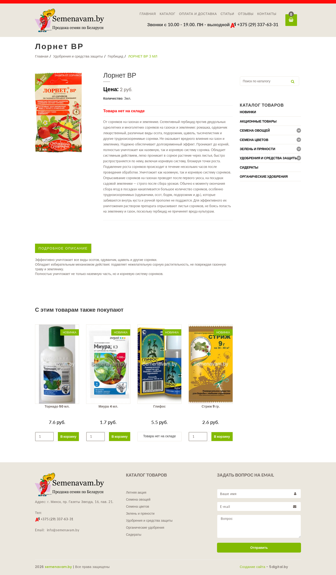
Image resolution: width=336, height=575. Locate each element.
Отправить (259, 547)
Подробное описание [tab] (63, 248)
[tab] (270, 111)
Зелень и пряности (140, 513)
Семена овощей (138, 499)
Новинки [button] (248, 112)
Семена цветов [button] (254, 139)
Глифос (159, 406)
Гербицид (115, 56)
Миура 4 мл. (108, 406)
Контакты (266, 13)
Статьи (227, 13)
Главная (148, 13)
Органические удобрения (145, 527)
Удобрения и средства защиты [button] (269, 158)
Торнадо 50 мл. (57, 406)
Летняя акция (136, 492)
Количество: (113, 98)
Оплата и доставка (198, 13)
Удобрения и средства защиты (78, 56)
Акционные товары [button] (258, 121)
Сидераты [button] (249, 167)
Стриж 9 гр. (211, 406)
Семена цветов (137, 506)
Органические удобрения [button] (264, 176)
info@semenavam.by (63, 530)
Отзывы (246, 13)
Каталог (167, 13)
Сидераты (133, 534)
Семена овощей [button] (255, 130)
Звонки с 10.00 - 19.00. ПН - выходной (188, 24)
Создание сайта (252, 566)
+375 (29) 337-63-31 (254, 24)
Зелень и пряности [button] (257, 149)
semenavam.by (58, 566)
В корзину (68, 436)
